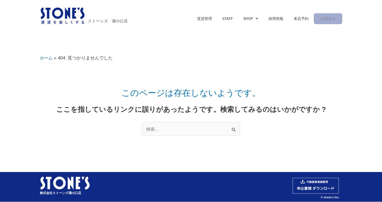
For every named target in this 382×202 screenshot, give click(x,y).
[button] (257, 19)
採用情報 (279, 19)
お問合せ (328, 19)
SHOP (257, 19)
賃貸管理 (215, 19)
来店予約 (302, 19)
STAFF (236, 19)
